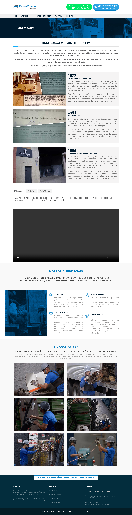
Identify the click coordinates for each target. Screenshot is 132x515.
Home (16, 16)
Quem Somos (25, 16)
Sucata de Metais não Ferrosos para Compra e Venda (66, 477)
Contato (69, 16)
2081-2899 (105, 491)
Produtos (37, 16)
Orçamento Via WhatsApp (53, 16)
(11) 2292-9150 (94, 491)
